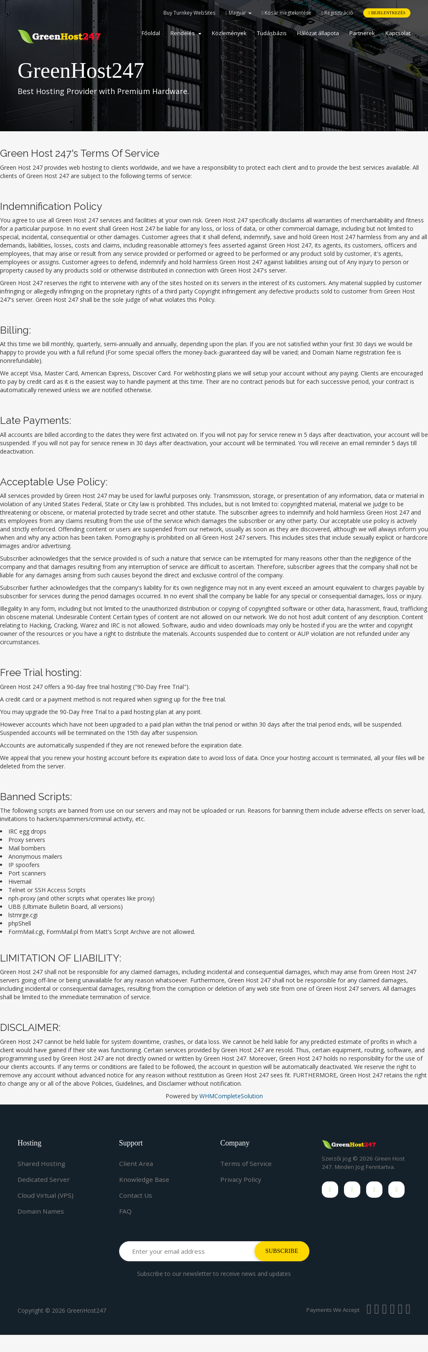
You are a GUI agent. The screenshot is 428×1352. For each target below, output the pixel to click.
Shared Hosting (42, 1163)
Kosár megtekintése (286, 12)
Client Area (136, 1163)
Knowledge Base (145, 1179)
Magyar (238, 12)
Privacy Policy (241, 1179)
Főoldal (151, 33)
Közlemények (229, 33)
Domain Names (42, 1211)
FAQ (125, 1211)
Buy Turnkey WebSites (189, 12)
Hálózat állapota (318, 33)
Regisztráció (337, 12)
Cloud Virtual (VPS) (47, 1195)
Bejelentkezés (386, 12)
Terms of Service (246, 1163)
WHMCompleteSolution (231, 1096)
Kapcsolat (397, 33)
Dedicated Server (44, 1179)
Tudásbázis (272, 33)
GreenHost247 (86, 1328)
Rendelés (186, 33)
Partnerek (362, 33)
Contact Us (136, 1195)
